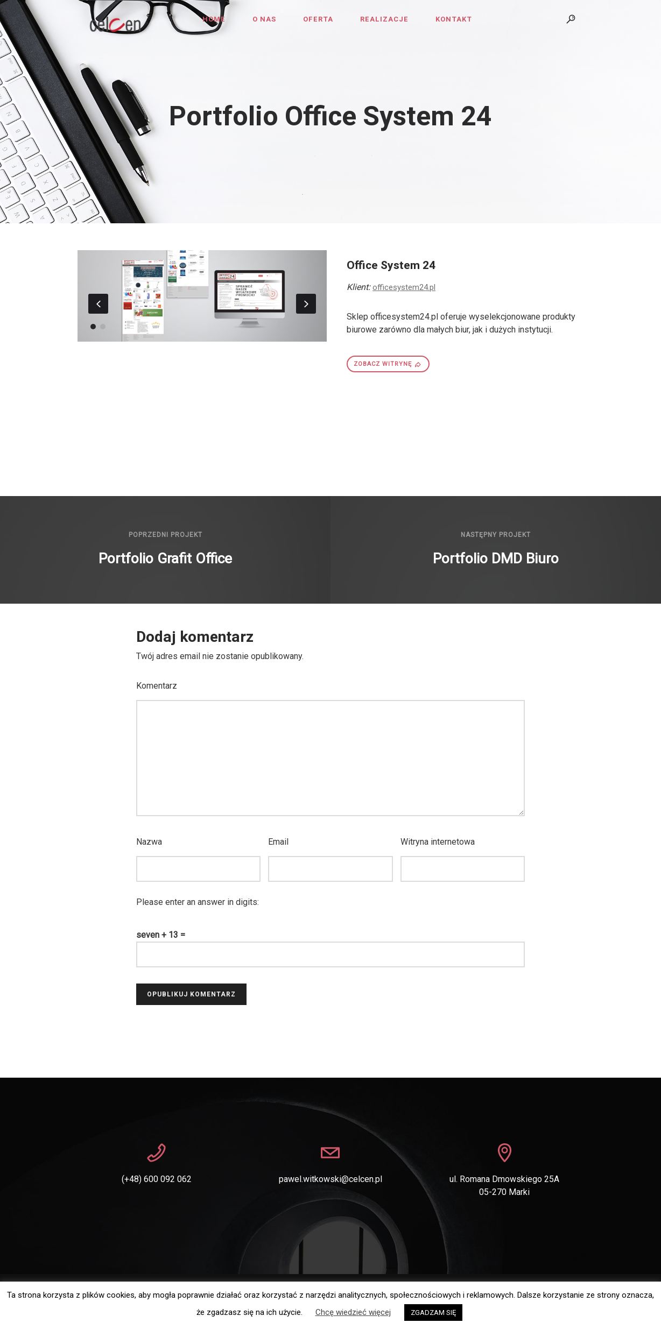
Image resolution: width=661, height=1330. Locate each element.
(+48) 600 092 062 (157, 1179)
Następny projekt (496, 535)
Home (214, 19)
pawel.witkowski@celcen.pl (330, 1179)
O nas (264, 19)
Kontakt (453, 19)
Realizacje (384, 19)
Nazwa (149, 842)
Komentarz (156, 686)
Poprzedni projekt (165, 535)
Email (278, 842)
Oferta (318, 19)
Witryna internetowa (437, 842)
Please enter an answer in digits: (197, 902)
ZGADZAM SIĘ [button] (433, 1312)
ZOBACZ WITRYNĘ (388, 363)
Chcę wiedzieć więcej (353, 1312)
